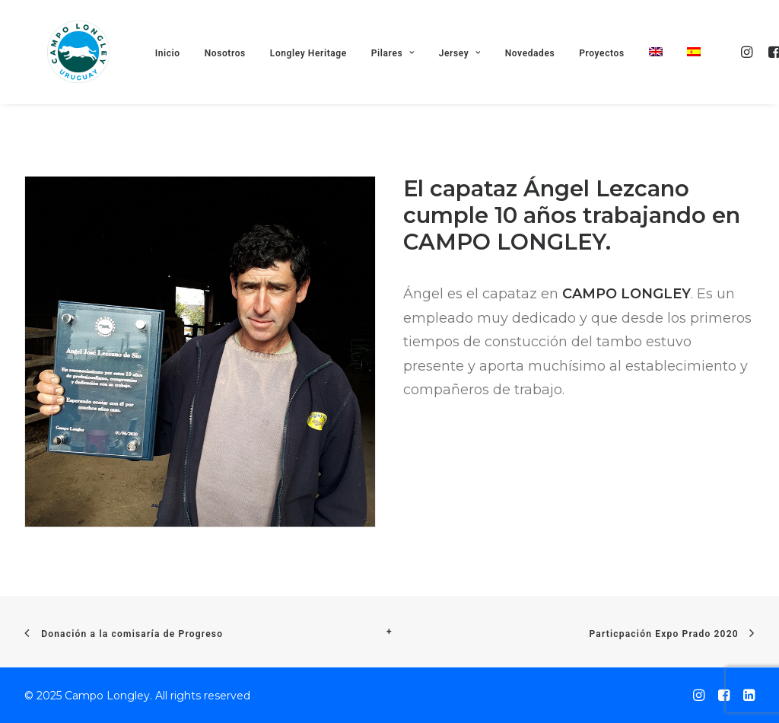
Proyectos (612, 75)
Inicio (177, 75)
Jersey (470, 75)
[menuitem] (665, 74)
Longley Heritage (318, 75)
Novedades (540, 75)
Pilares (402, 75)
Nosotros (235, 75)
